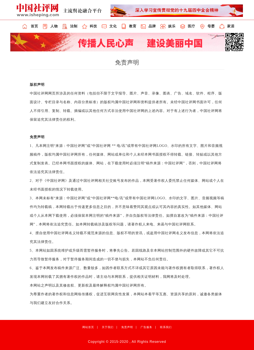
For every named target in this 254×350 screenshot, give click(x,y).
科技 (93, 26)
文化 (113, 26)
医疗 (191, 26)
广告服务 (146, 327)
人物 (54, 26)
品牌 (152, 26)
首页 (34, 26)
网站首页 (88, 327)
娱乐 (172, 26)
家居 (231, 26)
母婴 (211, 26)
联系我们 (166, 327)
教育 (132, 26)
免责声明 (127, 327)
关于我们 (107, 327)
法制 (73, 26)
